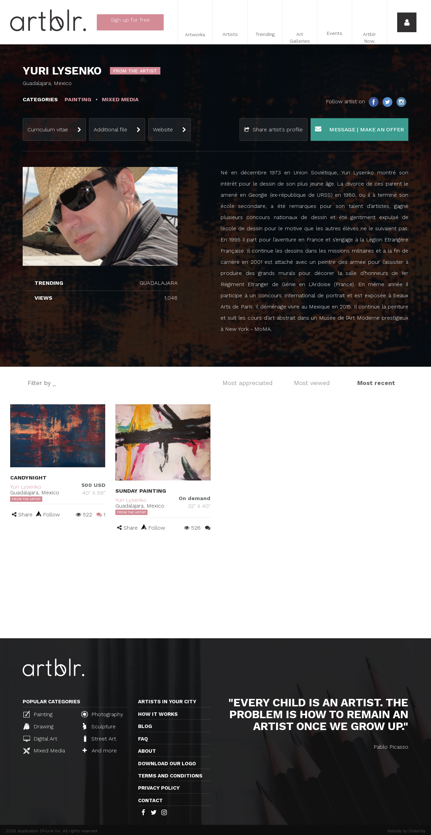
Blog (145, 726)
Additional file (110, 129)
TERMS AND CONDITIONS (170, 776)
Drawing (38, 726)
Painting (37, 714)
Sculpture (99, 726)
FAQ (143, 739)
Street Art (99, 738)
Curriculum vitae (47, 129)
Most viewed (312, 382)
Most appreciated (248, 382)
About (147, 751)
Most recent (376, 382)
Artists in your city (167, 702)
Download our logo (167, 764)
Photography (102, 714)
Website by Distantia (406, 831)
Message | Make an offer (359, 129)
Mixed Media (44, 750)
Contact (150, 800)
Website (163, 129)
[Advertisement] (215, 587)
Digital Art (40, 738)
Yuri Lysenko (25, 487)
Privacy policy (159, 788)
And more (100, 750)
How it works (158, 714)
